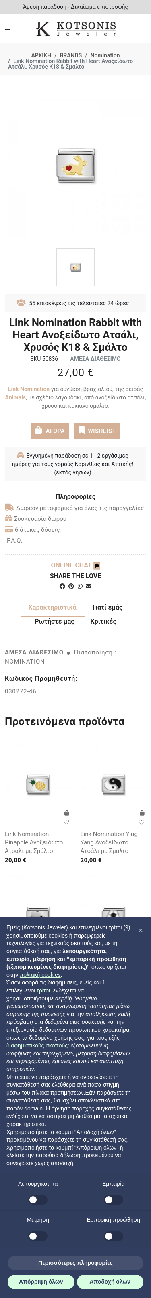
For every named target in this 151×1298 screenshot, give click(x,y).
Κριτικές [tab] (103, 621)
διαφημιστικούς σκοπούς (37, 1045)
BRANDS (71, 55)
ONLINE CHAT (75, 565)
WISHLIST (97, 430)
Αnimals (15, 397)
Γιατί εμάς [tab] (108, 607)
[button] (140, 930)
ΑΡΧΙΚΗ (41, 55)
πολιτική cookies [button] (40, 975)
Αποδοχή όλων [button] (109, 1281)
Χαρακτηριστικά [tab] (53, 607)
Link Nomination (29, 389)
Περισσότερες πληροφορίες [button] (75, 1263)
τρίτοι (43, 990)
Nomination (105, 55)
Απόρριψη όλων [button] (41, 1281)
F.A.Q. (15, 540)
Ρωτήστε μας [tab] (54, 621)
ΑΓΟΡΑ (50, 430)
